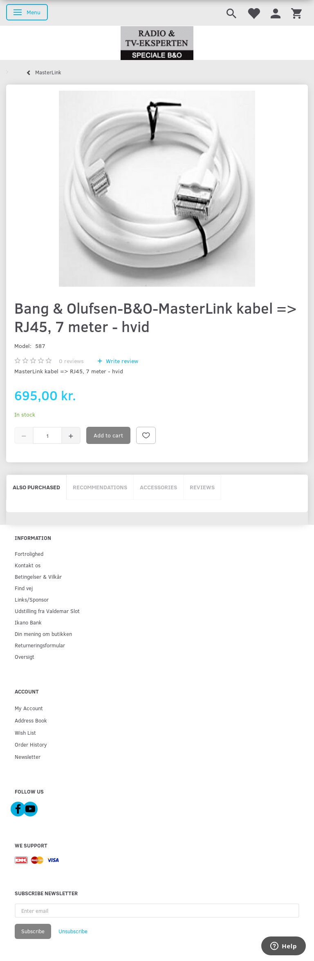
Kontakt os (27, 565)
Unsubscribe (72, 931)
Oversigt (24, 656)
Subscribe (33, 931)
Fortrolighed (29, 553)
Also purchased (36, 487)
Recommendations (100, 487)
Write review (121, 361)
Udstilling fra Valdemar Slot (47, 610)
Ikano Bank (28, 622)
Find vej (24, 587)
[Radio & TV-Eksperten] (157, 43)
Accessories (158, 487)
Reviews (202, 487)
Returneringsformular (40, 645)
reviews (71, 361)
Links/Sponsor (32, 599)
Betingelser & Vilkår (38, 576)
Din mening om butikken (43, 633)
